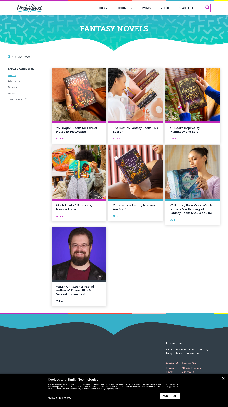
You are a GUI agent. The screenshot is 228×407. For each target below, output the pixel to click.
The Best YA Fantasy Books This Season (135, 129)
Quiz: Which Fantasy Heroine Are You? (134, 207)
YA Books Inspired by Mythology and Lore (185, 129)
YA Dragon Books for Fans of (76, 129)
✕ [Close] (223, 378)
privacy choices (114, 389)
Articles (14, 81)
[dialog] (114, 390)
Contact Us (172, 362)
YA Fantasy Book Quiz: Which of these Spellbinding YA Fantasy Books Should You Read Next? (192, 211)
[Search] (207, 8)
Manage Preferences (59, 397)
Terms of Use (189, 362)
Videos (14, 93)
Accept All (170, 396)
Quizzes (12, 87)
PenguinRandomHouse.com (182, 353)
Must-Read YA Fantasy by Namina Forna (74, 207)
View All (12, 75)
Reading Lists (18, 98)
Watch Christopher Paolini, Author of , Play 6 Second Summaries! (75, 290)
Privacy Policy (75, 389)
